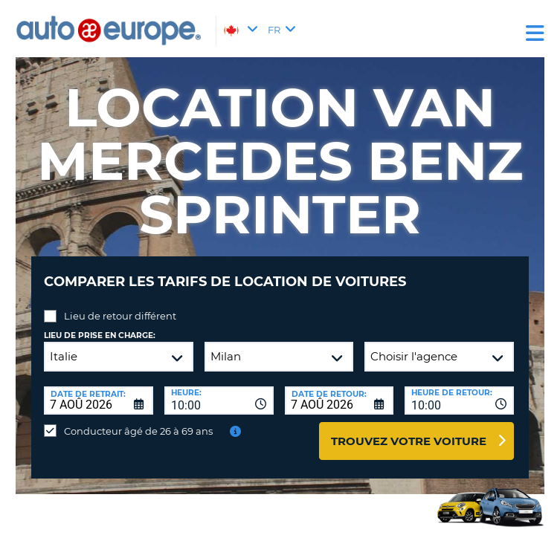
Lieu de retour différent (120, 316)
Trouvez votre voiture (408, 441)
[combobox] (219, 400)
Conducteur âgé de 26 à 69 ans (138, 431)
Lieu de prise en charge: (99, 335)
